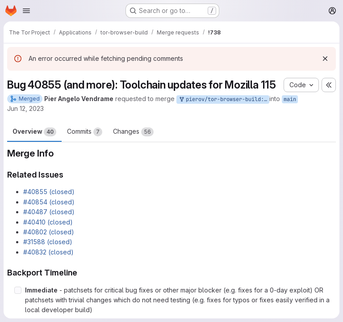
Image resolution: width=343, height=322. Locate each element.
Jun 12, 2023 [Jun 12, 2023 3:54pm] (25, 108)
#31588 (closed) (47, 242)
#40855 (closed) (49, 191)
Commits (84, 131)
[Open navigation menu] (26, 11)
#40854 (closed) (49, 202)
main (290, 99)
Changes (133, 131)
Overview (34, 131)
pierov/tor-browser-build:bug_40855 (223, 99)
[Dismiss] (325, 58)
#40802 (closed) (48, 232)
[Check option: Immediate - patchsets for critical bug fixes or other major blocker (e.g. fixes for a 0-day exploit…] (17, 290)
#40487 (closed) (49, 212)
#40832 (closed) (48, 252)
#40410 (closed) (48, 222)
